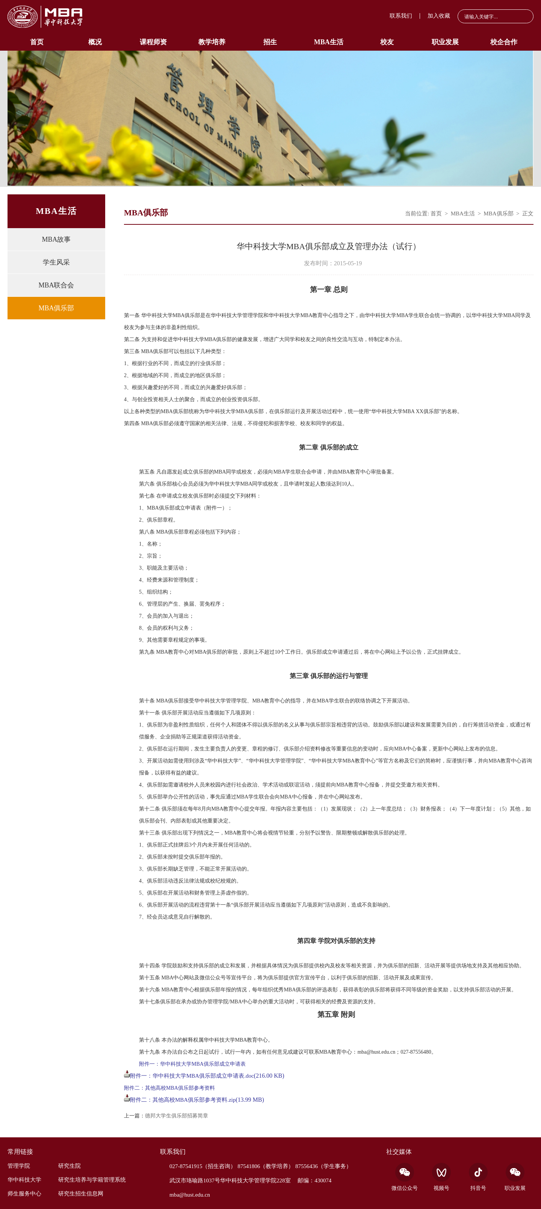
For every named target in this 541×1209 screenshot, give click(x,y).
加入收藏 (439, 16)
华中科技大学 (24, 1180)
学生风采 (56, 262)
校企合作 (503, 42)
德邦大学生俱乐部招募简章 (176, 1116)
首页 (37, 42)
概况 (95, 42)
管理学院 (19, 1166)
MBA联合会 (56, 285)
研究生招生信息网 (80, 1194)
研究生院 (69, 1166)
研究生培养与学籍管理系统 (92, 1180)
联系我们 (401, 16)
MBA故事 (56, 239)
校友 (387, 42)
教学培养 (211, 42)
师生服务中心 (24, 1194)
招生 (270, 42)
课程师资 (153, 42)
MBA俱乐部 (56, 308)
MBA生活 (328, 42)
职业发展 (445, 42)
